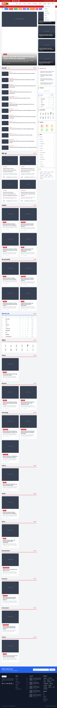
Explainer (45, 678)
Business (29, 3)
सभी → (53, 109)
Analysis (41, 176)
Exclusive (50, 175)
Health (44, 3)
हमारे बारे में (44, 696)
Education (46, 11)
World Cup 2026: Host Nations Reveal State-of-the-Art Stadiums (22, 73)
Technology (35, 3)
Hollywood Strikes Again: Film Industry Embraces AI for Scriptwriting (37, 691)
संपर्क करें (44, 697)
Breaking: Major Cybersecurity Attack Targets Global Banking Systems (28, 194)
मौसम (28, 8)
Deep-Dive (41, 178)
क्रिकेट (37, 8)
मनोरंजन (40, 8)
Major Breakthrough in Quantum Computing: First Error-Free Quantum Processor (10, 194)
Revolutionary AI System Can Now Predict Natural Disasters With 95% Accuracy (28, 170)
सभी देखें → (35, 67)
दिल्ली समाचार (32, 8)
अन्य (53, 3)
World (20, 3)
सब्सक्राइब (52, 669)
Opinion (46, 8)
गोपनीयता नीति (45, 699)
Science (40, 3)
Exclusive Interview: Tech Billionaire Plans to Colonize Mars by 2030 (22, 147)
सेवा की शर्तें (45, 700)
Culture (46, 17)
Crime (46, 15)
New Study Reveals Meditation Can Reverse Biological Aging (21, 128)
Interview (45, 176)
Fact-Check (48, 173)
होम (16, 3)
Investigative (42, 175)
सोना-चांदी (20, 8)
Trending (50, 678)
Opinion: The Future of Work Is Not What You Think (19, 98)
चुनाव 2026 (11, 8)
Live (52, 176)
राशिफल (24, 8)
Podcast (49, 176)
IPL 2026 (6, 8)
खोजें (44, 694)
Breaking (46, 175)
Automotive (47, 19)
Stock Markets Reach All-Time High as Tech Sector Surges (20, 135)
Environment (47, 13)
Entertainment (47, 6)
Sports (49, 3)
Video (44, 173)
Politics (24, 3)
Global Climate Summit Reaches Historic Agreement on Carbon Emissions (9, 170)
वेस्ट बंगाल (15, 8)
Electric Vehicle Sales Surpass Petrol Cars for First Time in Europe (22, 122)
